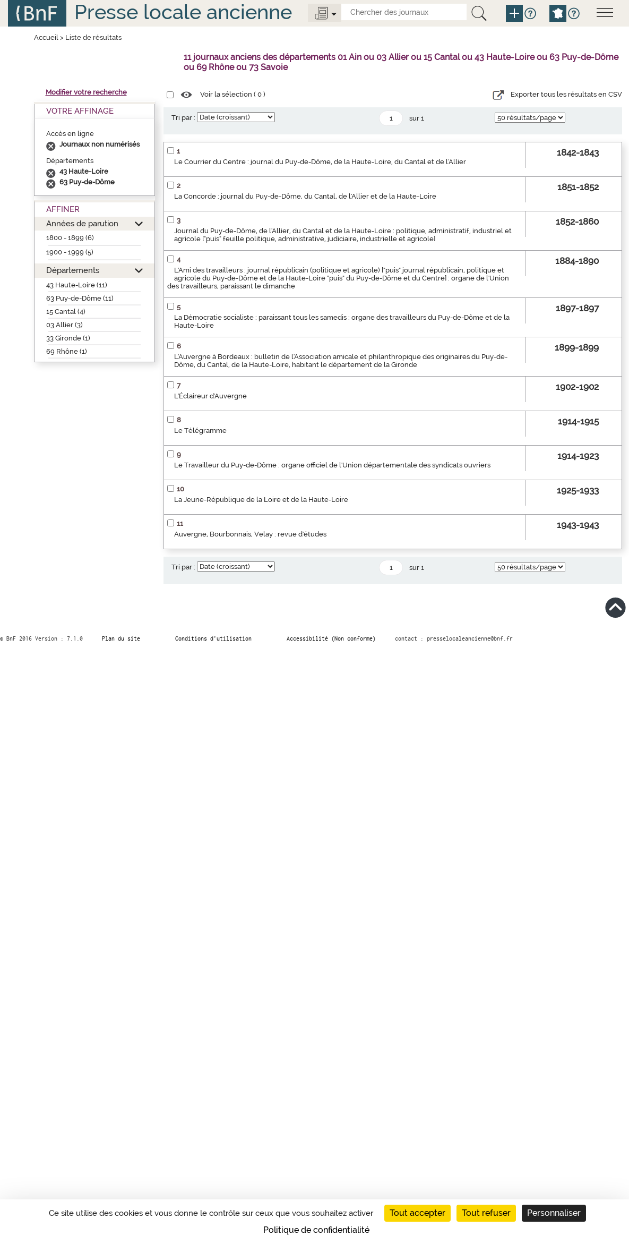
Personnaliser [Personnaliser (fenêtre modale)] (554, 1213)
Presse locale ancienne (183, 12)
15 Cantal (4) (65, 312)
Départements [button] (72, 270)
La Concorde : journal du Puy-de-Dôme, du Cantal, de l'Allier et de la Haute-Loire (305, 196)
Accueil (46, 37)
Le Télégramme (200, 430)
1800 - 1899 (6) (70, 238)
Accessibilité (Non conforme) (331, 638)
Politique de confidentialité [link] (316, 1230)
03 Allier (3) (64, 325)
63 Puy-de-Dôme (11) (80, 298)
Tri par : (183, 118)
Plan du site (121, 638)
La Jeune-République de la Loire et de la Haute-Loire (261, 500)
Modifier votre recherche (86, 92)
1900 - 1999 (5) (69, 252)
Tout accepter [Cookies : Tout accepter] (417, 1213)
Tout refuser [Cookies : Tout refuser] (486, 1213)
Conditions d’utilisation (213, 638)
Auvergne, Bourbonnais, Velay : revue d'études (250, 534)
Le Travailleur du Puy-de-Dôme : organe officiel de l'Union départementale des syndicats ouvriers (332, 465)
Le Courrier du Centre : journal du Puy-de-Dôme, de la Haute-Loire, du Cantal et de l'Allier (320, 162)
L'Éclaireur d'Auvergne (210, 396)
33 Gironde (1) (68, 338)
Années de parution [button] (82, 223)
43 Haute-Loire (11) (76, 285)
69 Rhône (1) (66, 351)
